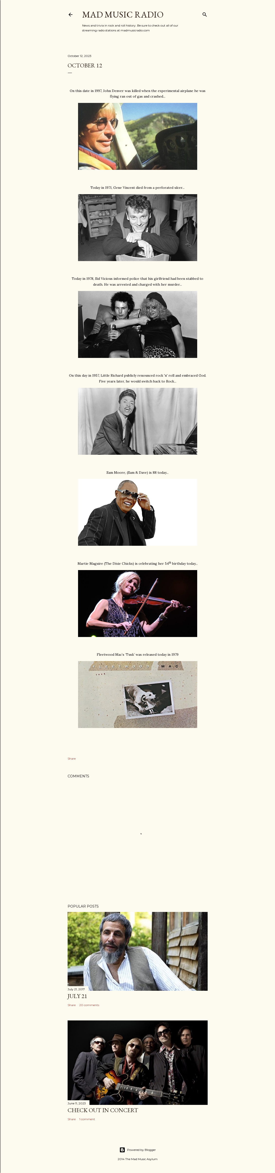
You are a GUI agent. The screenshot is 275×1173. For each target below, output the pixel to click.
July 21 (77, 996)
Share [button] (72, 758)
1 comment (87, 1119)
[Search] (205, 13)
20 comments (89, 1005)
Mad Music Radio (123, 14)
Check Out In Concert (103, 1110)
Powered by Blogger (137, 1150)
